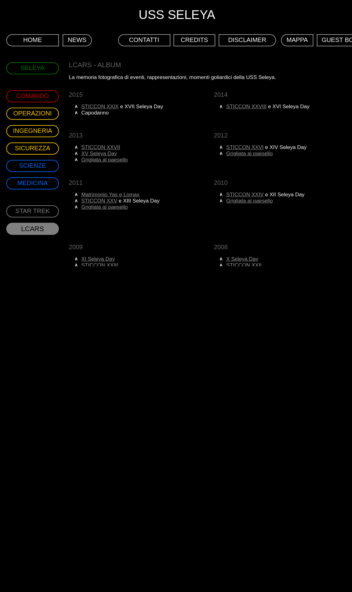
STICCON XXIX (100, 107)
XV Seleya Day (99, 153)
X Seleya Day (242, 259)
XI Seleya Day (98, 259)
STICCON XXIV (245, 195)
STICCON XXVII (100, 147)
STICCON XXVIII (246, 107)
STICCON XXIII (99, 265)
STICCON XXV (99, 201)
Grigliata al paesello (104, 160)
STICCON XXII (243, 265)
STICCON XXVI (245, 147)
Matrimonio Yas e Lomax (110, 195)
